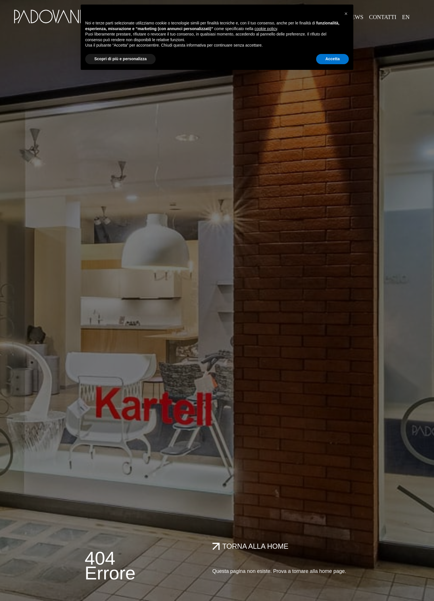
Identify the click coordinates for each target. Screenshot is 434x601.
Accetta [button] (332, 59)
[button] (345, 13)
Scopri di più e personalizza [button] (120, 59)
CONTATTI (382, 17)
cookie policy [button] (265, 28)
